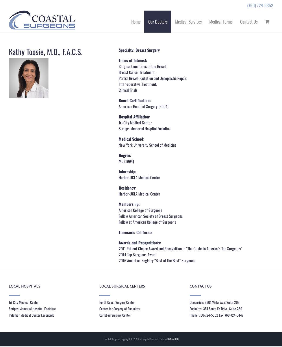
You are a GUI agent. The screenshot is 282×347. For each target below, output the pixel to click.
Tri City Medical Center (24, 302)
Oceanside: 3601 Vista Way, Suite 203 (214, 302)
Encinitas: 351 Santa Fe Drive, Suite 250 (216, 308)
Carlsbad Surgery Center (115, 315)
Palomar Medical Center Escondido (31, 315)
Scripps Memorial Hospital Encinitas (32, 308)
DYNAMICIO (172, 339)
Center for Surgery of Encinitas (119, 308)
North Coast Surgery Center (117, 302)
